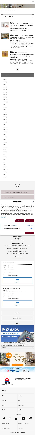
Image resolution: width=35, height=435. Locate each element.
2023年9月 (5, 114)
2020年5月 (5, 164)
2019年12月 (5, 169)
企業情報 (17, 323)
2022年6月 (5, 139)
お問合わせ (4, 400)
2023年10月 (5, 112)
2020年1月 (5, 166)
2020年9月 (5, 162)
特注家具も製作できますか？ (9, 197)
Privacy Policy (3, 217)
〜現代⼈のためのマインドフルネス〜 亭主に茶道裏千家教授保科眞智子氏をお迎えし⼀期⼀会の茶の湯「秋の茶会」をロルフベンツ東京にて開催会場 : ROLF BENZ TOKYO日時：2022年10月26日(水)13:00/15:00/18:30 (22, 38)
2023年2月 (5, 124)
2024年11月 (5, 99)
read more (4, 347)
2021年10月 (5, 147)
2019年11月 (5, 172)
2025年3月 (5, 94)
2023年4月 (5, 119)
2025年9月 (5, 87)
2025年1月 (5, 97)
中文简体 (20, 409)
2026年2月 (5, 82)
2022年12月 (5, 127)
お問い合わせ (17, 282)
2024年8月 (5, 104)
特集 (19, 400)
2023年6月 (5, 117)
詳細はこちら (16, 256)
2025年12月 (5, 84)
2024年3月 (5, 109)
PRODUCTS (17, 313)
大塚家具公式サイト (17, 318)
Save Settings (30, 232)
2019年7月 (5, 177)
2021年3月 (5, 157)
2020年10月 (5, 159)
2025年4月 (5, 92)
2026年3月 (5, 79)
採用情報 (3, 409)
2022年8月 (5, 137)
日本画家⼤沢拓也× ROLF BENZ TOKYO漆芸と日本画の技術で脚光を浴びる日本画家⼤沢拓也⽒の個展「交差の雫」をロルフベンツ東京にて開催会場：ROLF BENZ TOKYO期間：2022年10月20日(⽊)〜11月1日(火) (22, 56)
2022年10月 (5, 132)
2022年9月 (5, 134)
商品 (2, 395)
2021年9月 (5, 149)
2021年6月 (5, 152)
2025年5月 (5, 89)
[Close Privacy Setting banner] (33, 201)
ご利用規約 (20, 428)
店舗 (3, 391)
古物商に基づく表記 (6, 428)
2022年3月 (5, 144)
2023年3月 (5, 122)
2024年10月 (5, 102)
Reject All (19, 220)
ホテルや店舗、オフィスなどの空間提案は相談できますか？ (15, 192)
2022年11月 (5, 129)
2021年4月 (5, 154)
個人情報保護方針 (5, 423)
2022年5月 (5, 142)
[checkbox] (31, 228)
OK (29, 220)
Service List (15, 225)
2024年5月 (5, 107)
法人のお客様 (21, 405)
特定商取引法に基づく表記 (23, 423)
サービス (20, 395)
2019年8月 (5, 174)
